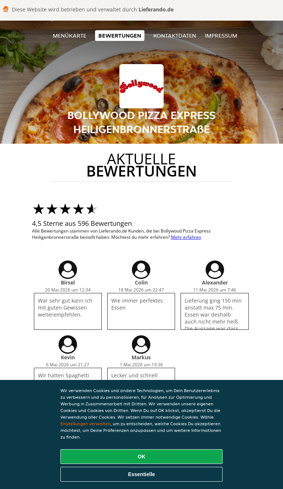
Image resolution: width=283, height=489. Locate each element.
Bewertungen (119, 35)
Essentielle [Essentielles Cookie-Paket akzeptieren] (141, 474)
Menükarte (69, 35)
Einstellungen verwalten (85, 423)
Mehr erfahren (186, 237)
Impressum (221, 35)
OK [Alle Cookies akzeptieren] (142, 457)
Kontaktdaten (174, 35)
